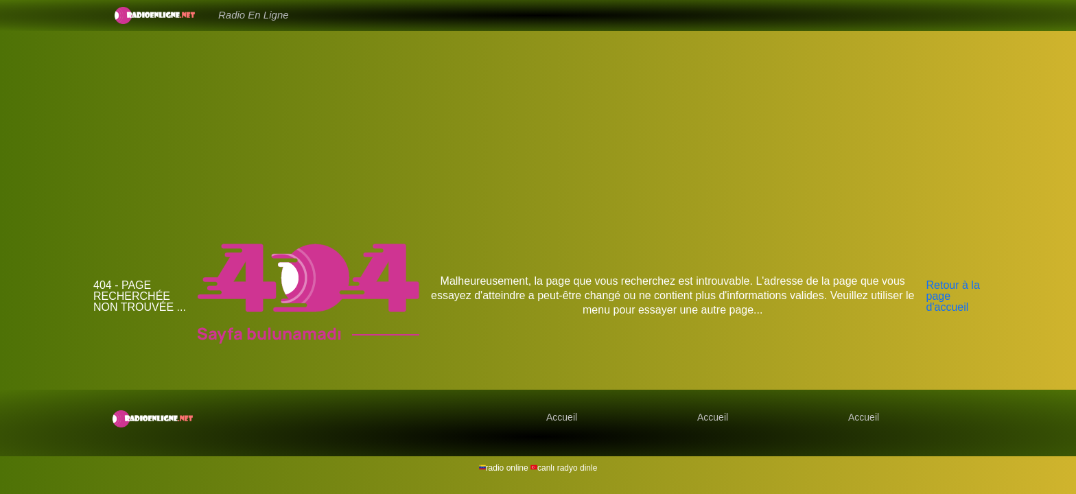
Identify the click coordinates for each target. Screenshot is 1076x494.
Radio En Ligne (253, 15)
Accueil (561, 417)
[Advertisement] (538, 137)
